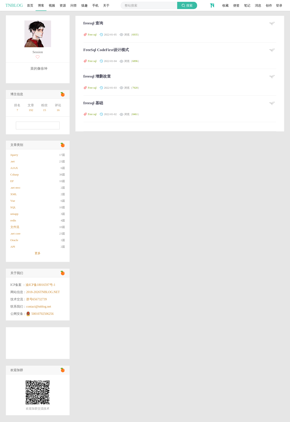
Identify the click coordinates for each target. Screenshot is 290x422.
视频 (52, 5)
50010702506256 (42, 313)
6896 (135, 61)
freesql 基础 (93, 103)
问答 (73, 5)
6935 (135, 34)
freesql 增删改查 (97, 76)
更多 (38, 253)
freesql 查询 (93, 23)
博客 (41, 5)
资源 (63, 5)
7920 (135, 87)
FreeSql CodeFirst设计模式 (106, 50)
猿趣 (84, 5)
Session (37, 52)
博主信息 (16, 94)
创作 (269, 5)
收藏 (225, 5)
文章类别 (16, 145)
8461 (135, 114)
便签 (236, 5)
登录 (279, 5)
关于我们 (16, 273)
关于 (106, 5)
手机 (95, 5)
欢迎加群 (16, 370)
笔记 (247, 5)
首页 (30, 5)
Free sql (92, 34)
